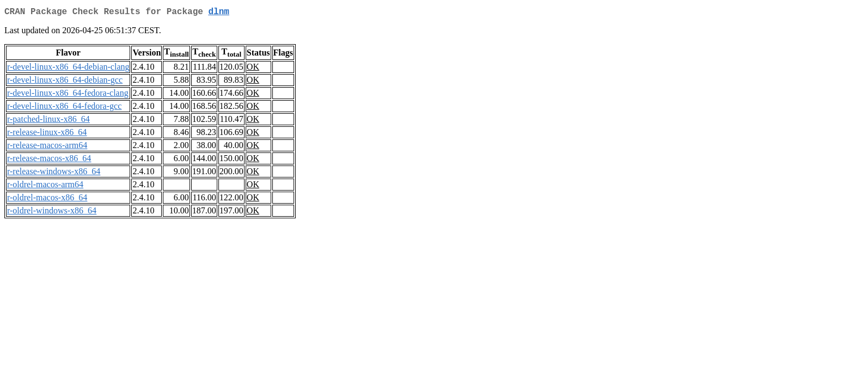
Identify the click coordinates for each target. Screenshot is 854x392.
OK (253, 69)
